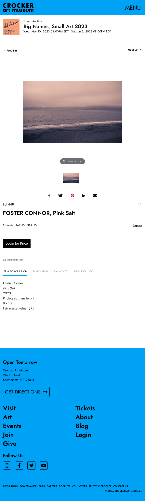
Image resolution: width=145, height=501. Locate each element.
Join (8, 434)
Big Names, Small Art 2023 (55, 26)
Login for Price (17, 243)
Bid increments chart (13, 260)
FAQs (42, 486)
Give (10, 443)
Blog (81, 425)
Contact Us (120, 486)
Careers (52, 486)
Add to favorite (139, 204)
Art (7, 417)
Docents (64, 486)
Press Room (10, 486)
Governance (28, 486)
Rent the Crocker (100, 486)
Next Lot (134, 50)
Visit (9, 408)
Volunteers (79, 486)
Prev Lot (10, 50)
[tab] (15, 273)
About (84, 417)
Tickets (85, 408)
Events (12, 425)
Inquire (137, 225)
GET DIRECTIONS (26, 391)
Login (83, 434)
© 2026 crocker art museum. (123, 491)
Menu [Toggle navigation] (133, 7)
